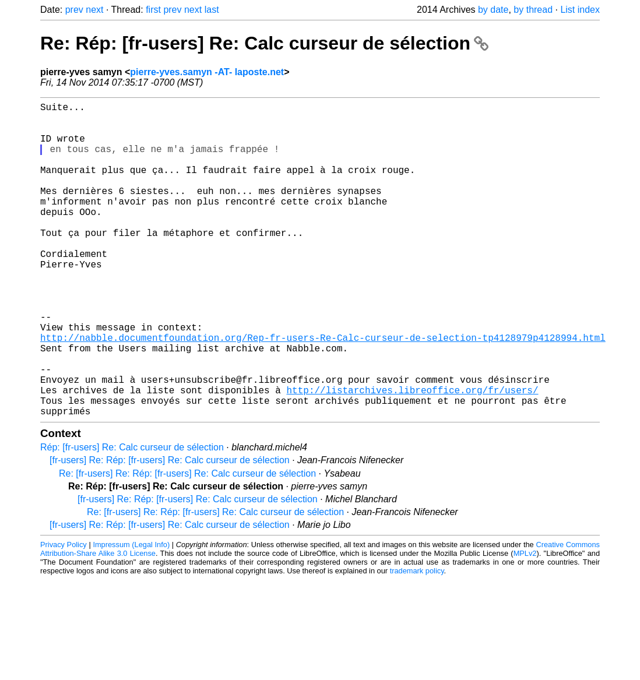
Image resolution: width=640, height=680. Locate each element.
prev (74, 10)
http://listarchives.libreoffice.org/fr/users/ (412, 455)
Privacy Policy (63, 614)
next (94, 10)
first (153, 10)
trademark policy (417, 640)
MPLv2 (525, 623)
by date (493, 10)
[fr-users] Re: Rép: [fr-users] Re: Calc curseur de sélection (170, 530)
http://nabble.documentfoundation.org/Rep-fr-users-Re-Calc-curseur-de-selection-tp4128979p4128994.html (323, 391)
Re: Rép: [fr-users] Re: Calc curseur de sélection (264, 43)
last (212, 10)
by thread (533, 10)
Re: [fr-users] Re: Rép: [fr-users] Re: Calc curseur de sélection (187, 543)
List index (580, 10)
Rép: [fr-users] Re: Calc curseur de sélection (132, 517)
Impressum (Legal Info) (131, 614)
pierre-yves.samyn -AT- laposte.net (207, 72)
